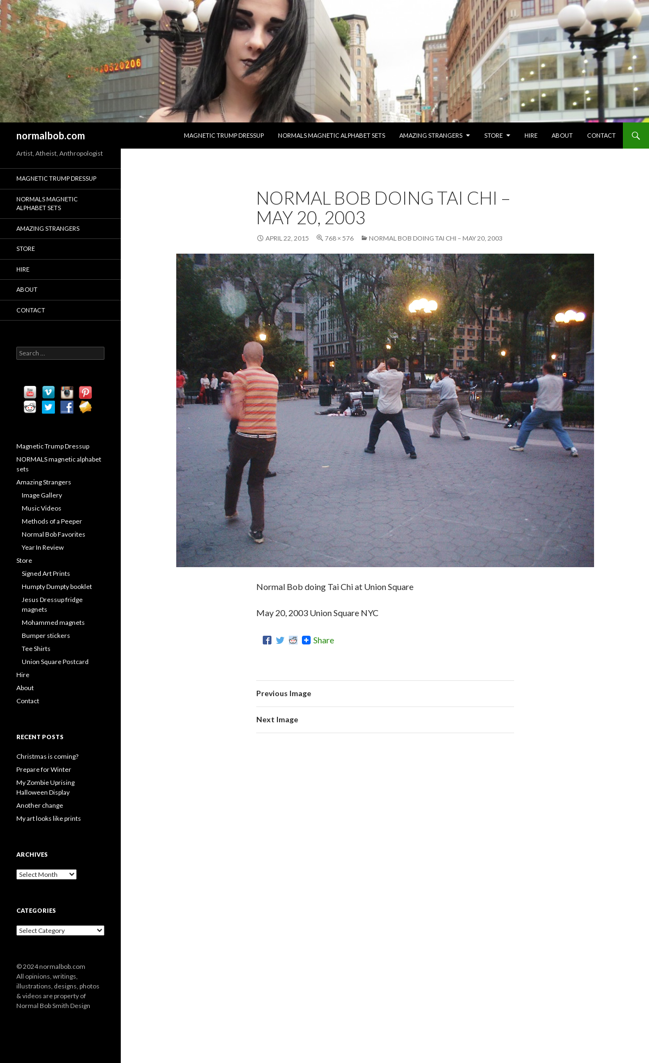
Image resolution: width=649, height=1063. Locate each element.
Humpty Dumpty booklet (57, 586)
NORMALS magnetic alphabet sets (331, 135)
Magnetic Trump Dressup (224, 135)
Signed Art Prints (46, 573)
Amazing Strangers (430, 135)
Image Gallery (42, 495)
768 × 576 (339, 238)
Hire (530, 135)
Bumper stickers (46, 635)
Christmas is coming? (47, 756)
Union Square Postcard (55, 662)
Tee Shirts (36, 648)
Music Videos (41, 508)
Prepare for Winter (43, 769)
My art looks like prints (48, 818)
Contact (601, 135)
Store (493, 135)
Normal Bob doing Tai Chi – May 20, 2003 (436, 238)
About (562, 135)
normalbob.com (50, 136)
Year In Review (43, 547)
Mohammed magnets (53, 622)
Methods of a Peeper (52, 521)
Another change (39, 805)
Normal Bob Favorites (53, 534)
